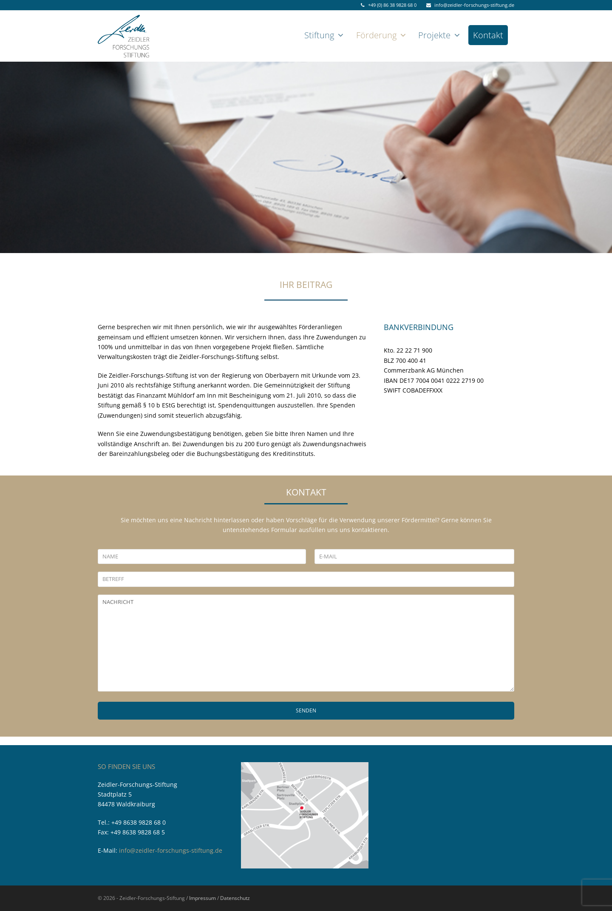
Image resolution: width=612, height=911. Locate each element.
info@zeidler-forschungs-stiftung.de (170, 850)
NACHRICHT (306, 643)
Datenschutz (235, 898)
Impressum (202, 898)
